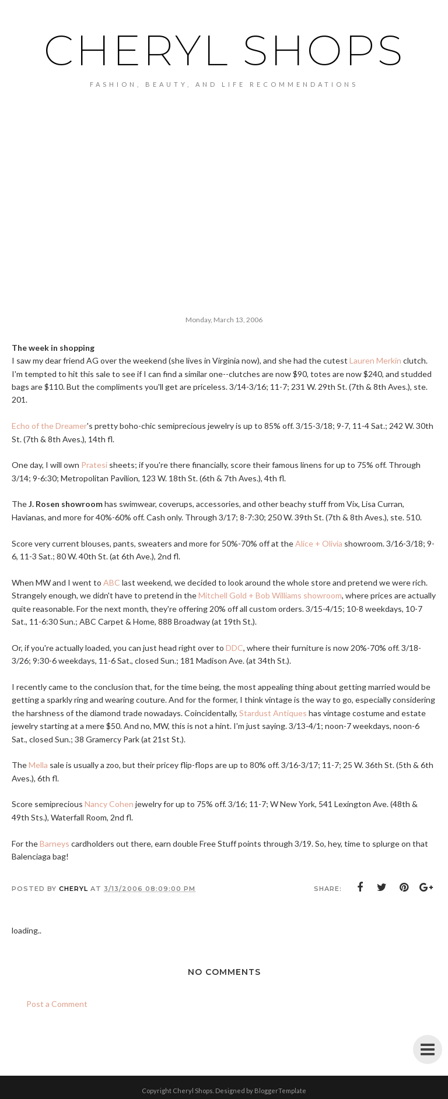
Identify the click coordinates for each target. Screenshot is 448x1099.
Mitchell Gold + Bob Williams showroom (270, 595)
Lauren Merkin (375, 360)
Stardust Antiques (273, 713)
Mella (38, 765)
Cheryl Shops (224, 50)
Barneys (54, 843)
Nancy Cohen (109, 804)
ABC (111, 582)
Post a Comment (57, 1004)
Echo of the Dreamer (49, 426)
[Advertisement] (224, 175)
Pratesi (94, 465)
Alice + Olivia (318, 543)
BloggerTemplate (280, 1090)
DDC (234, 648)
